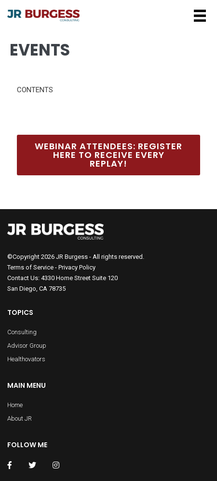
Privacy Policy (76, 267)
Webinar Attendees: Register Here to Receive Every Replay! (108, 155)
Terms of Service (30, 267)
